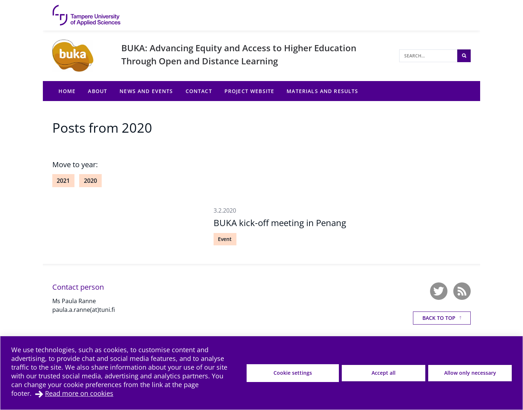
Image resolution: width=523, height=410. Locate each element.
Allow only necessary (470, 372)
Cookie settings (292, 372)
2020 (90, 181)
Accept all (384, 372)
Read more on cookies (79, 393)
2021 (63, 181)
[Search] (428, 55)
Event (225, 239)
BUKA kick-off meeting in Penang (280, 223)
